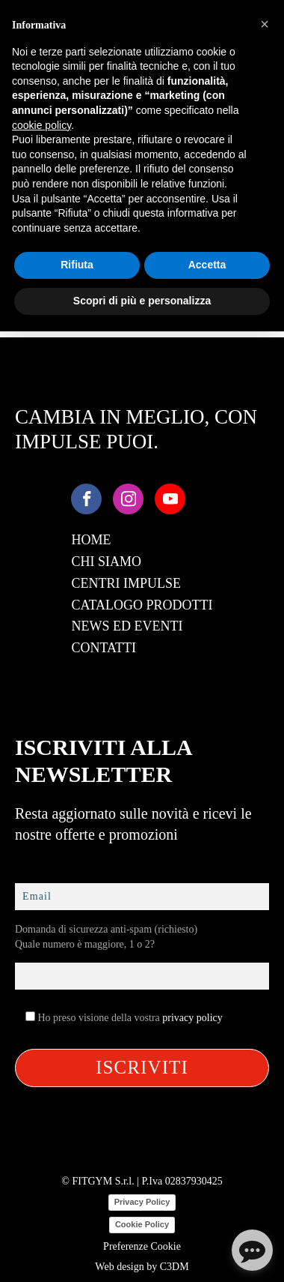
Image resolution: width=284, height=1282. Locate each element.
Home (91, 539)
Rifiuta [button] (77, 265)
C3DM (174, 1266)
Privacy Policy (142, 1201)
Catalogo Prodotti (141, 605)
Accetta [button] (207, 265)
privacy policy (192, 1017)
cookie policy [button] (41, 125)
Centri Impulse (126, 583)
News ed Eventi (126, 626)
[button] (265, 24)
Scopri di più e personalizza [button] (142, 301)
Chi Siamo (106, 561)
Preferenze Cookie (142, 1246)
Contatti (103, 647)
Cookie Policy (142, 1224)
